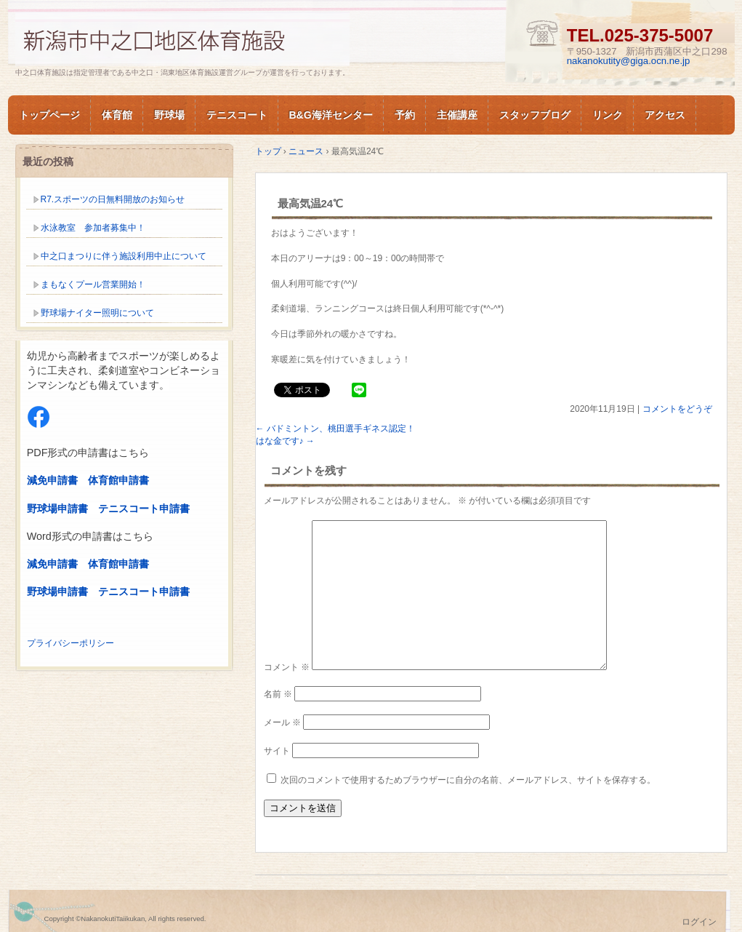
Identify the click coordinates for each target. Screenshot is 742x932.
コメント (287, 667)
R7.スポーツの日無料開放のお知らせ (113, 199)
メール (282, 722)
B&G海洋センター (331, 115)
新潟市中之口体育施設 (182, 39)
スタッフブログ (534, 115)
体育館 (117, 115)
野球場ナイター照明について (97, 313)
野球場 (169, 115)
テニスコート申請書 (144, 508)
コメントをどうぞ (677, 409)
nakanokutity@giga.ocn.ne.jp (628, 60)
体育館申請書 (118, 480)
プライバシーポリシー (70, 643)
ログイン (699, 922)
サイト (277, 751)
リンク (607, 115)
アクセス (665, 115)
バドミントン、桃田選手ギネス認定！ (335, 428)
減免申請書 (52, 480)
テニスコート (236, 115)
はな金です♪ (285, 441)
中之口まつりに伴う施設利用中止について (123, 256)
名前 (278, 694)
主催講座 (457, 115)
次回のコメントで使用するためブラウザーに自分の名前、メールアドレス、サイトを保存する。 (468, 780)
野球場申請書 (57, 508)
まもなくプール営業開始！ (93, 284)
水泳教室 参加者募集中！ (93, 228)
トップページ (49, 115)
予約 (405, 115)
